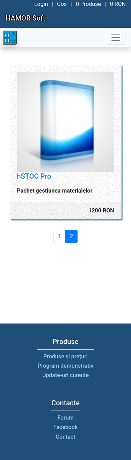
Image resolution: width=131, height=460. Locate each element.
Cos (62, 4)
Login (41, 4)
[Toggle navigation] (115, 38)
